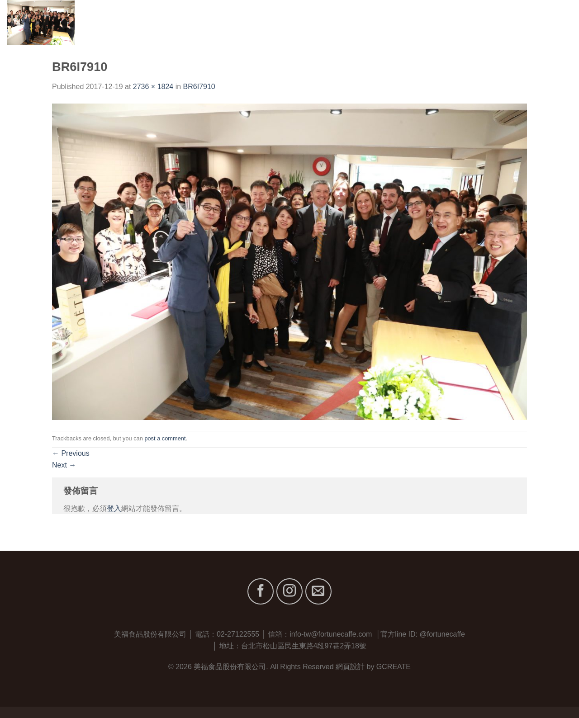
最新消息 (516, 22)
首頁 (382, 22)
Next (64, 465)
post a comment (164, 438)
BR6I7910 (199, 86)
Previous (71, 453)
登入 (114, 508)
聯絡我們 (557, 22)
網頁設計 (350, 667)
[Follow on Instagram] (289, 591)
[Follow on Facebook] (260, 591)
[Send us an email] (318, 591)
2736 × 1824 (153, 86)
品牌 (452, 22)
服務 (482, 22)
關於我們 (415, 22)
